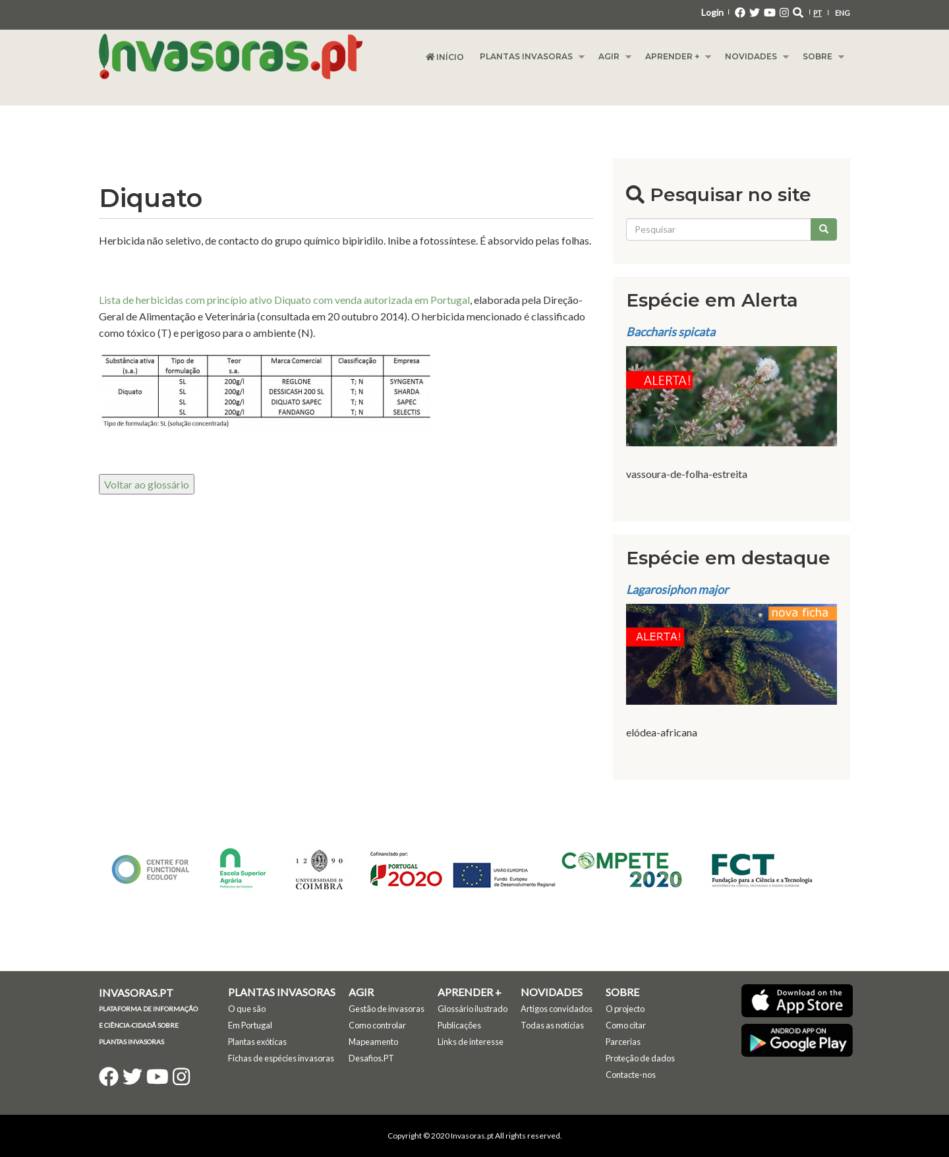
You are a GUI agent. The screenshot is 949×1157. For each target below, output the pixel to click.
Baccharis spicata (670, 331)
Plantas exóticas (257, 1041)
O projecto (625, 1008)
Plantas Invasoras (528, 56)
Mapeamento (373, 1041)
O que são (247, 1008)
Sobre (819, 56)
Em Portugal (250, 1025)
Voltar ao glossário (146, 484)
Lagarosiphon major (677, 589)
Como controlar (377, 1025)
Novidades (753, 56)
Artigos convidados (556, 1008)
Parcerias (623, 1041)
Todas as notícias (552, 1025)
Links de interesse (470, 1041)
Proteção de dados (640, 1058)
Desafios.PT (371, 1058)
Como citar (626, 1025)
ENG (842, 13)
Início (445, 57)
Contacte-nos (631, 1074)
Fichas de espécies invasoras (281, 1058)
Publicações (459, 1025)
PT (817, 13)
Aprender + (674, 56)
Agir (610, 56)
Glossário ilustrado (472, 1008)
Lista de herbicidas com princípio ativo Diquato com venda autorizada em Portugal (284, 299)
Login (712, 12)
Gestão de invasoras (386, 1008)
